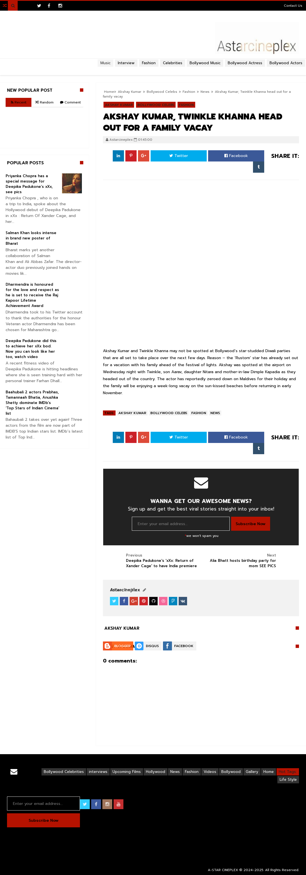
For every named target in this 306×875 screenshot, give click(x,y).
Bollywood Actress (245, 63)
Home (268, 771)
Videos (210, 771)
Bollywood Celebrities (64, 771)
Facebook (236, 156)
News (215, 412)
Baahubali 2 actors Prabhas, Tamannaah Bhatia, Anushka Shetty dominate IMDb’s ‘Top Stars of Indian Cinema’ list (32, 402)
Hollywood (155, 771)
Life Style (288, 779)
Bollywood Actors (286, 63)
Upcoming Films (126, 771)
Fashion (198, 412)
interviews (98, 771)
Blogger (122, 645)
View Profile (123, 590)
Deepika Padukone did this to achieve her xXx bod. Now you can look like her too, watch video (31, 348)
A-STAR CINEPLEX (223, 869)
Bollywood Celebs (168, 412)
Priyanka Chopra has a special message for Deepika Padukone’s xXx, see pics (29, 184)
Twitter (178, 156)
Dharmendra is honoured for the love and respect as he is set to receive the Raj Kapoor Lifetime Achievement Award (32, 295)
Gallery (252, 771)
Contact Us (293, 5)
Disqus (152, 645)
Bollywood (231, 771)
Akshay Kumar (132, 412)
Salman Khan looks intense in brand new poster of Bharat (31, 238)
